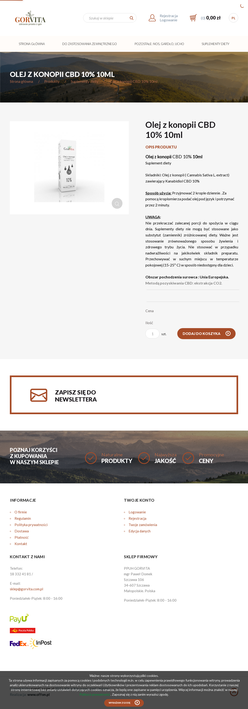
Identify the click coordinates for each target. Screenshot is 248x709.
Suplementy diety (215, 44)
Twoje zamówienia (143, 525)
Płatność (22, 537)
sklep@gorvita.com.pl (26, 589)
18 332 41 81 (20, 574)
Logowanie (137, 512)
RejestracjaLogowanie (169, 17)
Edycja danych (140, 531)
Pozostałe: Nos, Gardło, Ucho (159, 44)
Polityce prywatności (95, 694)
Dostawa (22, 531)
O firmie (21, 512)
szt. (156, 333)
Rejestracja (137, 518)
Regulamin (23, 518)
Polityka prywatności (31, 525)
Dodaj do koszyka (202, 333)
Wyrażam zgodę (119, 702)
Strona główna (32, 44)
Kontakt (21, 544)
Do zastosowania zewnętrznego (89, 44)
